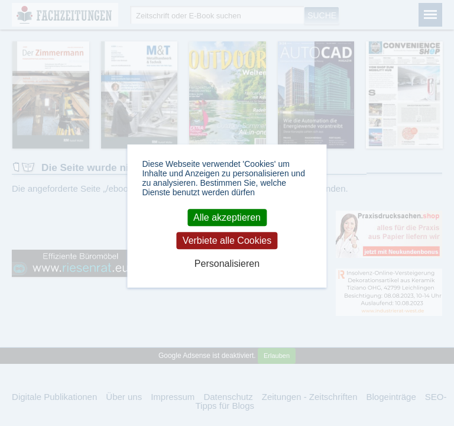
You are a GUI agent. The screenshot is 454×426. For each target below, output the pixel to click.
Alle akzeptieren (227, 217)
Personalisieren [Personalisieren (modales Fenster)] (227, 264)
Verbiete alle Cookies (227, 240)
